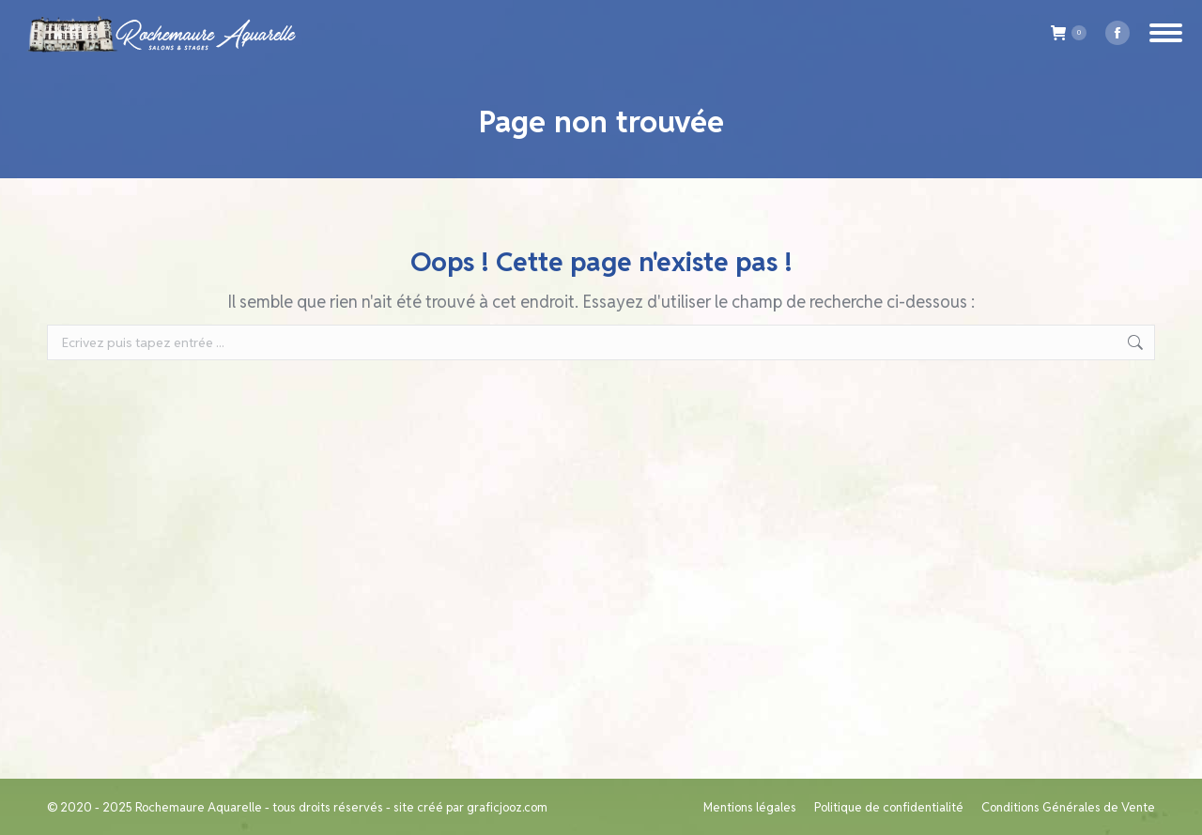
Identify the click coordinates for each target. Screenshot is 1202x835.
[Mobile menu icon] (1165, 33)
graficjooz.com (507, 807)
